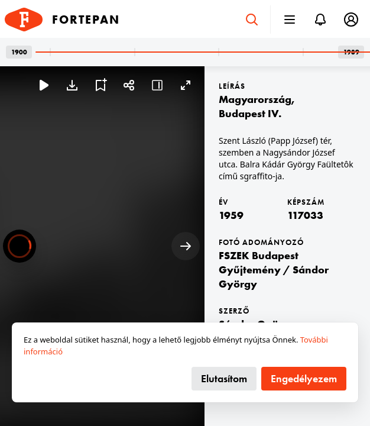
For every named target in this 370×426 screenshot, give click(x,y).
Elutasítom (224, 378)
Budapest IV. (250, 113)
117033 (305, 215)
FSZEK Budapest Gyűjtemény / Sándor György (274, 269)
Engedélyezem (304, 378)
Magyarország (255, 99)
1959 (231, 215)
